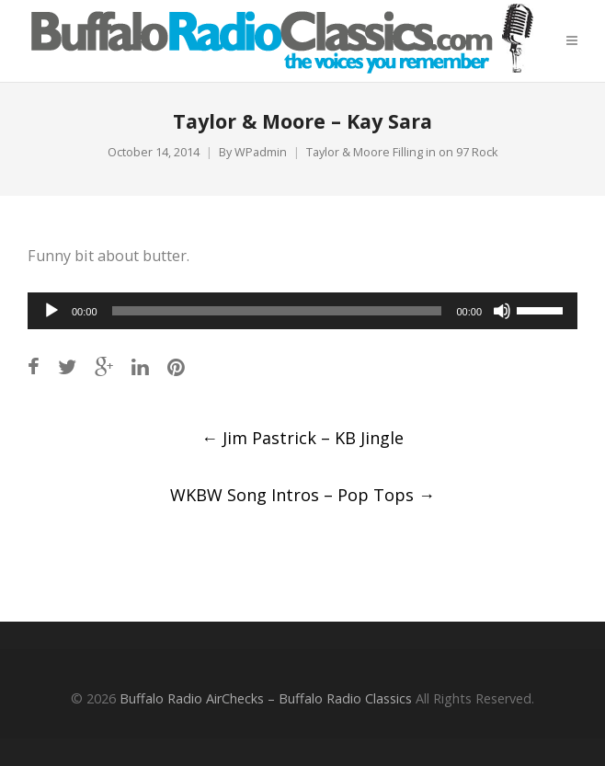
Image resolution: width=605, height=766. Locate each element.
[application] (302, 310)
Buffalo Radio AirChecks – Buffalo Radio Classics (266, 698)
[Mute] (502, 311)
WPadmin (260, 152)
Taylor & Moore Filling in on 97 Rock (401, 152)
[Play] (51, 311)
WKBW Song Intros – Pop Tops (302, 495)
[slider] (277, 310)
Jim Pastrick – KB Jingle (302, 438)
